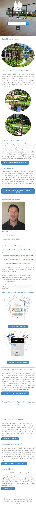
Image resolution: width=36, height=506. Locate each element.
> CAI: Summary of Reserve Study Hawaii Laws (16, 263)
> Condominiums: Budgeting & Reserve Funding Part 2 (18, 259)
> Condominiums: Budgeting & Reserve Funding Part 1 (18, 255)
